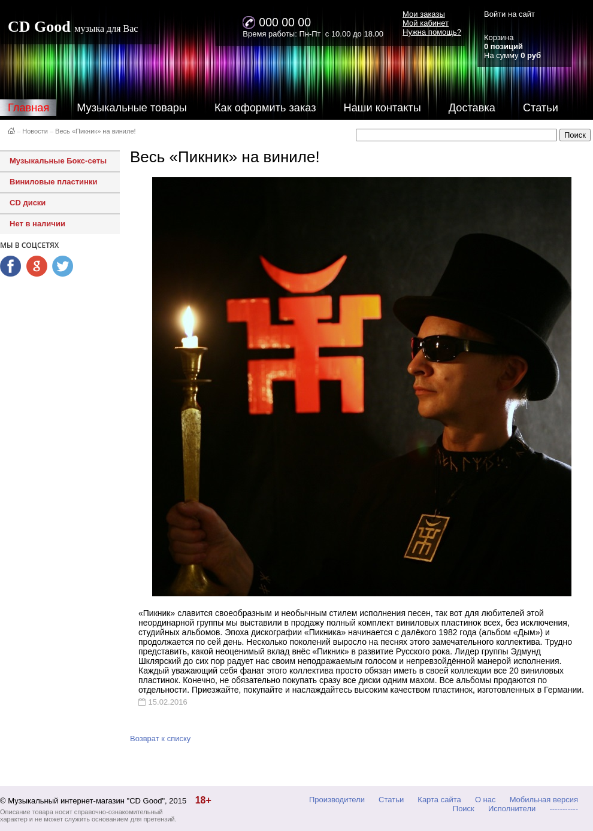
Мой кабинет (426, 23)
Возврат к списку (160, 738)
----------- (563, 808)
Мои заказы (424, 14)
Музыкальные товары (132, 108)
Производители (337, 799)
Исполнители (511, 808)
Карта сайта (439, 799)
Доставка (472, 108)
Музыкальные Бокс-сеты (58, 160)
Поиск (463, 808)
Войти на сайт (509, 14)
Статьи (540, 108)
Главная (28, 108)
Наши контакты (382, 108)
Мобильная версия (544, 799)
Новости (35, 131)
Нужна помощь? (432, 32)
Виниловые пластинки (53, 181)
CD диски (28, 202)
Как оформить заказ (265, 108)
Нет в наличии (37, 223)
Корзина (499, 37)
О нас (485, 799)
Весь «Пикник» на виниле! (95, 131)
